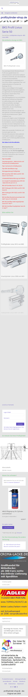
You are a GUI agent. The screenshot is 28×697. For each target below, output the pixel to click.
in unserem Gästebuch (13, 482)
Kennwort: (7, 418)
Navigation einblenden (11, 13)
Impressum (20, 684)
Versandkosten (7, 681)
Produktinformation (7, 679)
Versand (19, 533)
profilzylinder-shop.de (16, 35)
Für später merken (7, 524)
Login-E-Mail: (7, 412)
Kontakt (15, 681)
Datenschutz (12, 684)
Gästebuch (22, 681)
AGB (5, 684)
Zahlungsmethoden (20, 679)
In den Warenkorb (8, 527)
